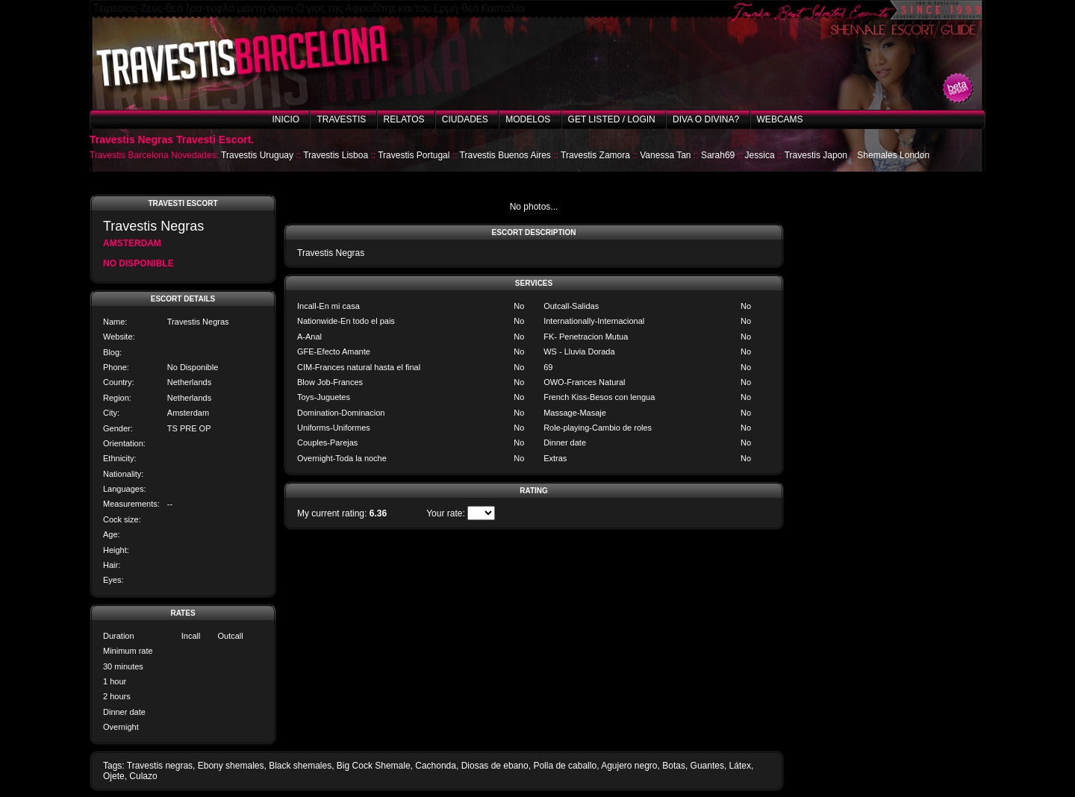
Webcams (780, 119)
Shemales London (893, 155)
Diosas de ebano (495, 765)
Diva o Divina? (706, 119)
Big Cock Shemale (374, 765)
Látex (740, 765)
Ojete (114, 776)
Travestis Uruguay (257, 155)
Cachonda (435, 765)
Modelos (527, 119)
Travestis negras (160, 765)
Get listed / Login (611, 119)
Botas (673, 765)
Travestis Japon (816, 155)
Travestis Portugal (413, 155)
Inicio (285, 119)
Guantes (707, 765)
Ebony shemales (231, 765)
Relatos (404, 119)
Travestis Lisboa (335, 155)
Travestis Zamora (595, 155)
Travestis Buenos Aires (505, 155)
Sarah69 (718, 155)
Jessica (760, 155)
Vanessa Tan (665, 155)
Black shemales (300, 765)
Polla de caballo (564, 765)
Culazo (143, 776)
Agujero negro (629, 765)
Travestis (341, 119)
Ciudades (465, 119)
